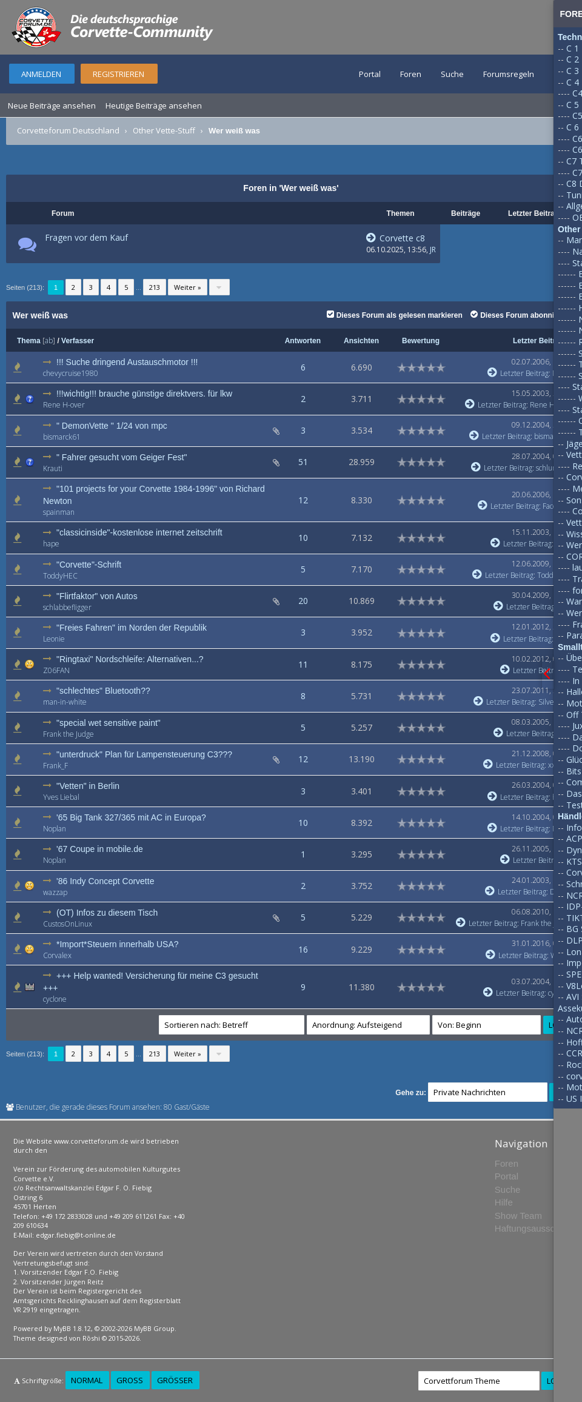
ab (49, 340)
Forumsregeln (508, 74)
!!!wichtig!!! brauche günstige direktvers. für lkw (144, 393)
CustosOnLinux (67, 924)
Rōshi (91, 1338)
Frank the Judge (68, 734)
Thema (29, 341)
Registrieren (118, 74)
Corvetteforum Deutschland (68, 130)
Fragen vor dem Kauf (86, 237)
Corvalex (57, 955)
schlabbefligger (67, 607)
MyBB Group (154, 1328)
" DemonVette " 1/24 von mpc (111, 426)
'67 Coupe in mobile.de (99, 849)
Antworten (303, 341)
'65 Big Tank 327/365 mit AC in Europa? (131, 817)
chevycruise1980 (70, 373)
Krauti (52, 468)
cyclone (55, 999)
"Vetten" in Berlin (87, 786)
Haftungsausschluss (535, 1228)
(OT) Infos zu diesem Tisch (107, 912)
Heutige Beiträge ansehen (153, 105)
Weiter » (187, 287)
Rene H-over (64, 405)
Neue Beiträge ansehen (52, 105)
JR (433, 249)
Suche (452, 74)
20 (303, 600)
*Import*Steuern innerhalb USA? (117, 944)
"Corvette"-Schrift (88, 564)
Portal (370, 74)
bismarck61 (62, 437)
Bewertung (421, 341)
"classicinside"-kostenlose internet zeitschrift (139, 532)
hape (51, 543)
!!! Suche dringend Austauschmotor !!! (127, 362)
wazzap (55, 892)
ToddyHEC (60, 576)
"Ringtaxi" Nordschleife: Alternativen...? (130, 659)
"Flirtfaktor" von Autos (97, 596)
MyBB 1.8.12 (72, 1328)
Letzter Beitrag (538, 341)
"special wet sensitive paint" (108, 723)
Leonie (54, 639)
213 (154, 287)
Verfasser (77, 341)
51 (303, 462)
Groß (129, 1380)
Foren (410, 74)
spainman (59, 512)
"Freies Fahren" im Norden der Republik (131, 627)
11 (303, 664)
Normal (86, 1380)
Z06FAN (56, 670)
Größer (175, 1380)
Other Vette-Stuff (164, 130)
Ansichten (361, 341)
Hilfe (504, 1202)
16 (303, 949)
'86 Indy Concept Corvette (105, 881)
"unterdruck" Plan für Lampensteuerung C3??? (144, 754)
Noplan (54, 828)
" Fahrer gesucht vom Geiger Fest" (121, 457)
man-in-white (65, 702)
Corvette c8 (395, 238)
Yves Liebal (61, 797)
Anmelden (41, 74)
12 (303, 500)
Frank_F (55, 765)
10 (303, 537)
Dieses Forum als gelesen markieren (395, 315)
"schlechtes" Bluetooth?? (103, 691)
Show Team (518, 1215)
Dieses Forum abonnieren (519, 315)
